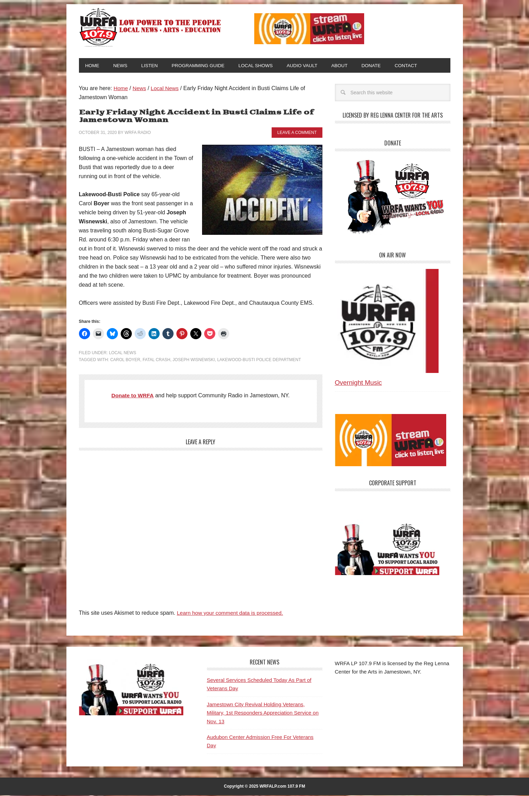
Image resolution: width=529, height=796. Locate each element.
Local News (122, 353)
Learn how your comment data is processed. (231, 613)
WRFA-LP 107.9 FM (151, 27)
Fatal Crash (156, 360)
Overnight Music (358, 383)
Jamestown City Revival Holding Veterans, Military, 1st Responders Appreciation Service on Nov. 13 (263, 713)
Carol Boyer (125, 360)
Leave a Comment (296, 133)
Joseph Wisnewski (194, 360)
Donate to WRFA (132, 396)
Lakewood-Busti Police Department (259, 360)
